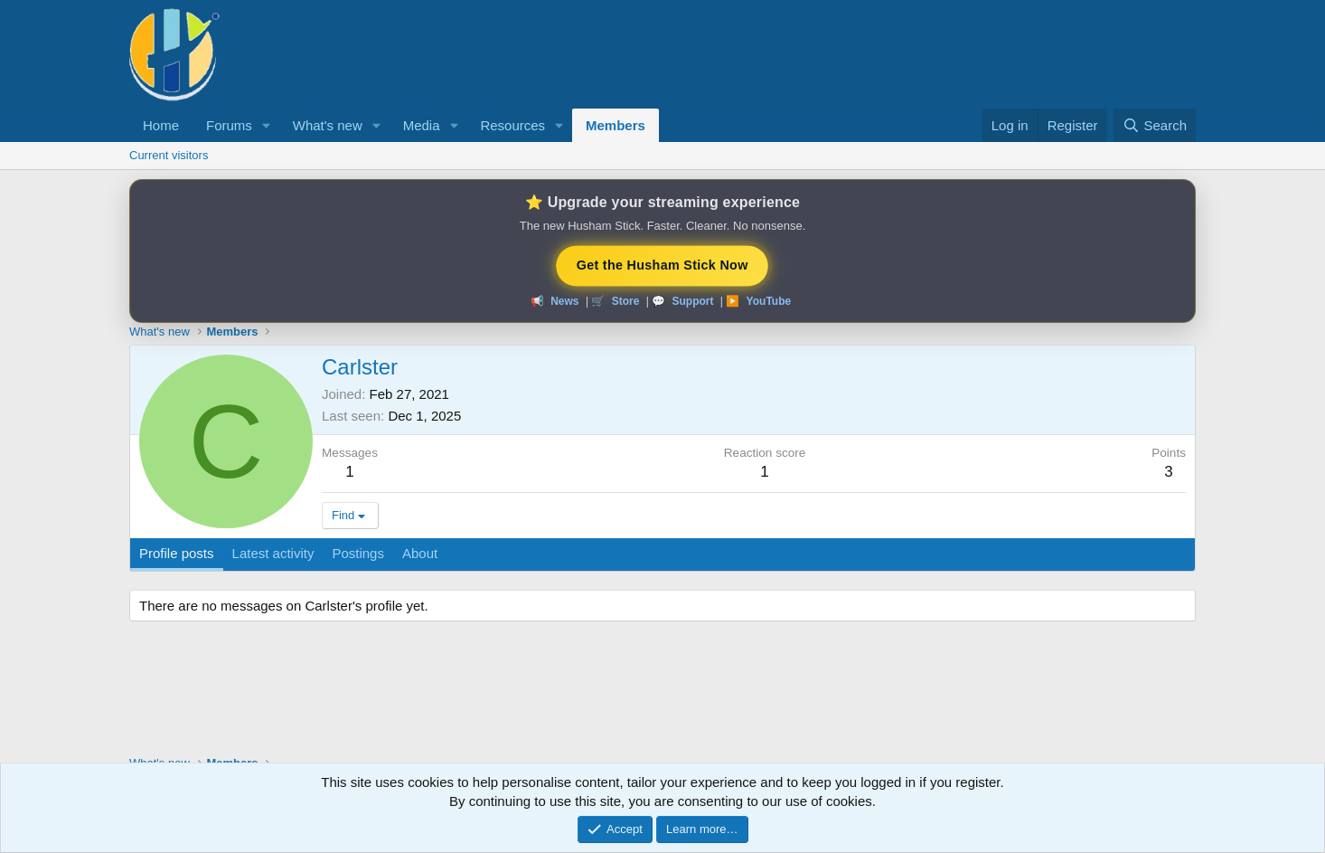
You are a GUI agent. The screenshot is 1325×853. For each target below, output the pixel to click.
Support (692, 301)
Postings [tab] (358, 553)
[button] (266, 125)
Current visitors (168, 155)
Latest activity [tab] (273, 553)
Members (615, 125)
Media (421, 125)
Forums (229, 125)
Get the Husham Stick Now (662, 264)
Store (626, 301)
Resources (512, 125)
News (564, 301)
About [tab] (419, 553)
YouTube (769, 301)
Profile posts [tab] (176, 553)
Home (161, 125)
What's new (327, 125)
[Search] (1155, 125)
